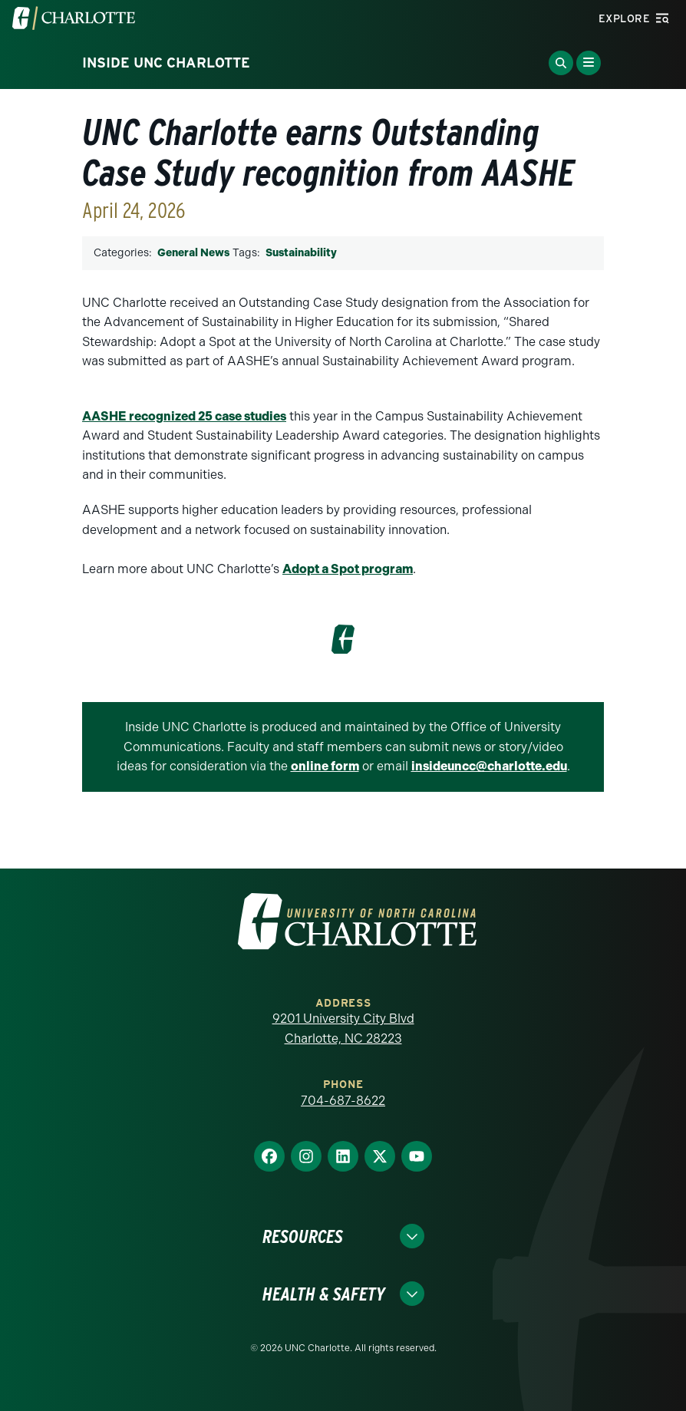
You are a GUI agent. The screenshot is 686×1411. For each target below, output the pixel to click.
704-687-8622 (343, 1100)
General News (193, 252)
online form (325, 766)
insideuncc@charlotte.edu (489, 766)
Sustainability (301, 252)
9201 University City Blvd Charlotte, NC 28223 (343, 1028)
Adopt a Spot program (347, 569)
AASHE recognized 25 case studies (184, 416)
